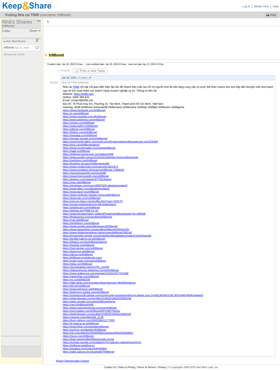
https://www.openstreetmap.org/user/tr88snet (90, 307)
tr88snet (16, 47)
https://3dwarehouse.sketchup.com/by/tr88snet (91, 270)
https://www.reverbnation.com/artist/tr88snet (89, 147)
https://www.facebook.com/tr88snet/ (84, 110)
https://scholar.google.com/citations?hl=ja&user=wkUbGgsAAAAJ (102, 342)
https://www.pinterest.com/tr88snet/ (84, 119)
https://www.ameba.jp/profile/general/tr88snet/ (90, 226)
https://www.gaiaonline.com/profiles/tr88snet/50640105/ (96, 229)
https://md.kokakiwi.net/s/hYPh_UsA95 (86, 267)
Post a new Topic (90, 71)
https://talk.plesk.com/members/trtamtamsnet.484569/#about (99, 282)
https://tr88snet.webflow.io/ (79, 345)
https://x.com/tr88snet (76, 113)
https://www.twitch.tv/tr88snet (80, 126)
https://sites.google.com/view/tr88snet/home (89, 301)
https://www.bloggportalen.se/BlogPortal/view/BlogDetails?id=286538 (104, 213)
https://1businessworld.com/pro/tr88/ (84, 173)
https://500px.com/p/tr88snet (80, 132)
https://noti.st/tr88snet (76, 220)
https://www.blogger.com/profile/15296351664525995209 (97, 298)
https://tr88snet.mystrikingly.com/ (82, 257)
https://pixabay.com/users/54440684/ (85, 348)
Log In (246, 6)
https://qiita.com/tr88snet (77, 263)
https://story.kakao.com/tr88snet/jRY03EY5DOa (91, 311)
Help (275, 6)
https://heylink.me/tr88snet (78, 245)
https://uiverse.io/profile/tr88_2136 (83, 317)
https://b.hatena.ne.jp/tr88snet (81, 323)
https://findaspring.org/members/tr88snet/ (87, 216)
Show (35, 30)
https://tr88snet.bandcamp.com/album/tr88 (88, 154)
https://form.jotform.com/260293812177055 (89, 320)
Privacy (162, 367)
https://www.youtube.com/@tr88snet (84, 116)
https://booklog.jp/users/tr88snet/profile (86, 163)
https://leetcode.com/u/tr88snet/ (81, 198)
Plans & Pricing (126, 367)
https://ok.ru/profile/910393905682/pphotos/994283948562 (98, 332)
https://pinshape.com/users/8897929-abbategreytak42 (95, 185)
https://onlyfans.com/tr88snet (80, 160)
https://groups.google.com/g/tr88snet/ (85, 138)
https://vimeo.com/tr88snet (78, 122)
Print (271, 15)
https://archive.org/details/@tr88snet (84, 329)
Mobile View (261, 6)
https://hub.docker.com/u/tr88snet (83, 248)
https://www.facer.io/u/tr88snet (81, 191)
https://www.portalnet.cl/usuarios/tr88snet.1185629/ (93, 169)
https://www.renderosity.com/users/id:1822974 (90, 166)
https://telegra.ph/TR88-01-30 (80, 210)
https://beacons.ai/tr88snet (78, 251)
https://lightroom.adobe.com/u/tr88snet (86, 292)
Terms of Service (146, 367)
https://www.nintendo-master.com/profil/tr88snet (91, 194)
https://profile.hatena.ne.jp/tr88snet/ (84, 238)
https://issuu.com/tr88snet (78, 336)
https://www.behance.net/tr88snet (83, 289)
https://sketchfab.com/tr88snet (81, 276)
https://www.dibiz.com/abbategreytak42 (86, 188)
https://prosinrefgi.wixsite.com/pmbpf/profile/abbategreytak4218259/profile (107, 235)
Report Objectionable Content (72, 361)
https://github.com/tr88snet (79, 129)
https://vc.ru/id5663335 (76, 279)
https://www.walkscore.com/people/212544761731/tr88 (95, 273)
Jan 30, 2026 (76, 77)
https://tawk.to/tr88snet (76, 151)
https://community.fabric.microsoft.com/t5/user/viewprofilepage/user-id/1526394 (110, 141)
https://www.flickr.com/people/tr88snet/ (86, 326)
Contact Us (110, 367)
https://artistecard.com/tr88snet (81, 207)
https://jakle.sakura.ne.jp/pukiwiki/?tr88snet (88, 351)
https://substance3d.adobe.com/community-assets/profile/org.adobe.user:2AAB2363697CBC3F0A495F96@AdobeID (133, 295)
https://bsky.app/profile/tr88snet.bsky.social (88, 339)
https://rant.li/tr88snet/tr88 (78, 304)
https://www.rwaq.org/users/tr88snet (84, 260)
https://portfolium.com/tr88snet (81, 223)
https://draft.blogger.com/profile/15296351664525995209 (97, 314)
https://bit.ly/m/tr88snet (76, 285)
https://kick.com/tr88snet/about (81, 144)
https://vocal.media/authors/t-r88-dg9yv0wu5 (89, 204)
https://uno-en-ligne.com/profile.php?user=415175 (93, 201)
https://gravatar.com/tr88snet (80, 135)
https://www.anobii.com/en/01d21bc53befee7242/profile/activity (100, 157)
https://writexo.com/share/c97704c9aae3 (87, 179)
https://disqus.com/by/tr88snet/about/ (85, 242)
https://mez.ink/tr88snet (77, 182)
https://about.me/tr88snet (78, 254)
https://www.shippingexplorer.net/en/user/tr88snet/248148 (97, 232)
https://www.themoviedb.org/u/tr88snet (86, 176)
